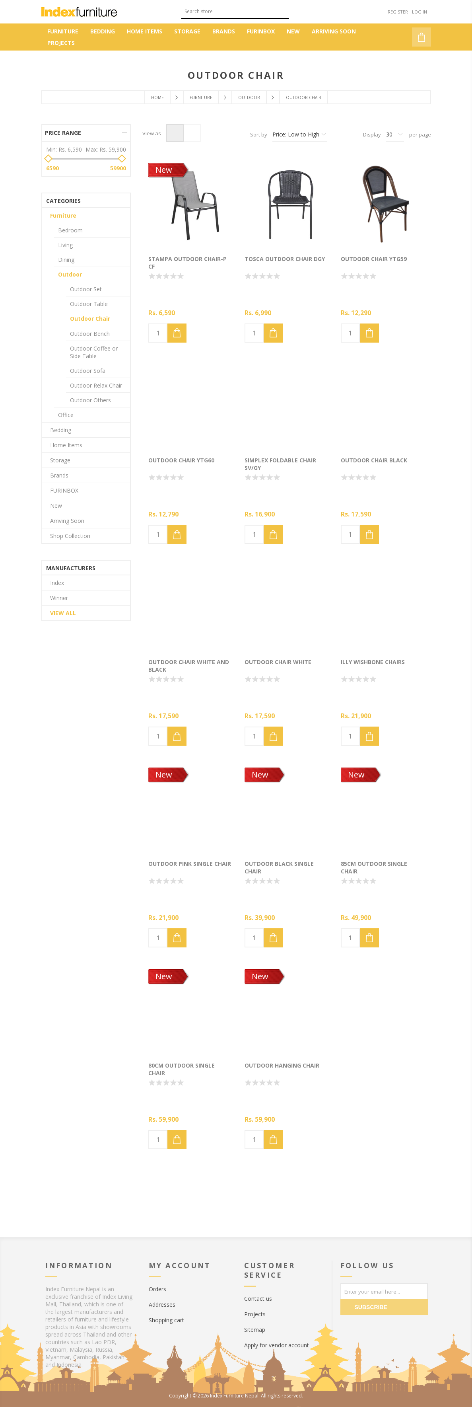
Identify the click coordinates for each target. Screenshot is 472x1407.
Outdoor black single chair (279, 867)
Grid (175, 133)
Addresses (162, 1304)
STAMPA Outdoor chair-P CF (187, 262)
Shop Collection (70, 536)
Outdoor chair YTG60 (181, 460)
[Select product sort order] (299, 134)
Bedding (60, 430)
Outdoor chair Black (374, 460)
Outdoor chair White (278, 662)
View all (63, 613)
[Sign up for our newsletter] (384, 1291)
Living (65, 245)
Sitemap (254, 1329)
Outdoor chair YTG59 (374, 259)
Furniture (63, 215)
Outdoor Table (89, 304)
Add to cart (176, 333)
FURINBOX (64, 490)
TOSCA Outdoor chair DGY (285, 259)
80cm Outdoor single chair (181, 1069)
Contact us (258, 1298)
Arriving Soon (67, 520)
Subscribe (371, 1307)
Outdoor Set (86, 289)
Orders (157, 1289)
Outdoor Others (90, 400)
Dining (66, 259)
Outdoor (70, 274)
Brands (59, 475)
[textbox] (229, 11)
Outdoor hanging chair (282, 1065)
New (163, 169)
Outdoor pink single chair (189, 863)
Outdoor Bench (90, 333)
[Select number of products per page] (395, 134)
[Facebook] (348, 1327)
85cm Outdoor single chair (374, 867)
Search (283, 10)
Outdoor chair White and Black (188, 665)
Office (66, 415)
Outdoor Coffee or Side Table (94, 352)
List (192, 133)
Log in (419, 12)
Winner (59, 598)
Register (398, 12)
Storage (60, 460)
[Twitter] (364, 1327)
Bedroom (70, 230)
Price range (63, 132)
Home (157, 97)
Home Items (66, 445)
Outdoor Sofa (87, 370)
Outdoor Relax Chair (96, 385)
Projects (255, 1314)
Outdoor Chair (90, 318)
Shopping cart (166, 1320)
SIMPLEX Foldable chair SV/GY (280, 464)
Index (57, 583)
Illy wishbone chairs (373, 662)
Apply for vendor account (276, 1345)
